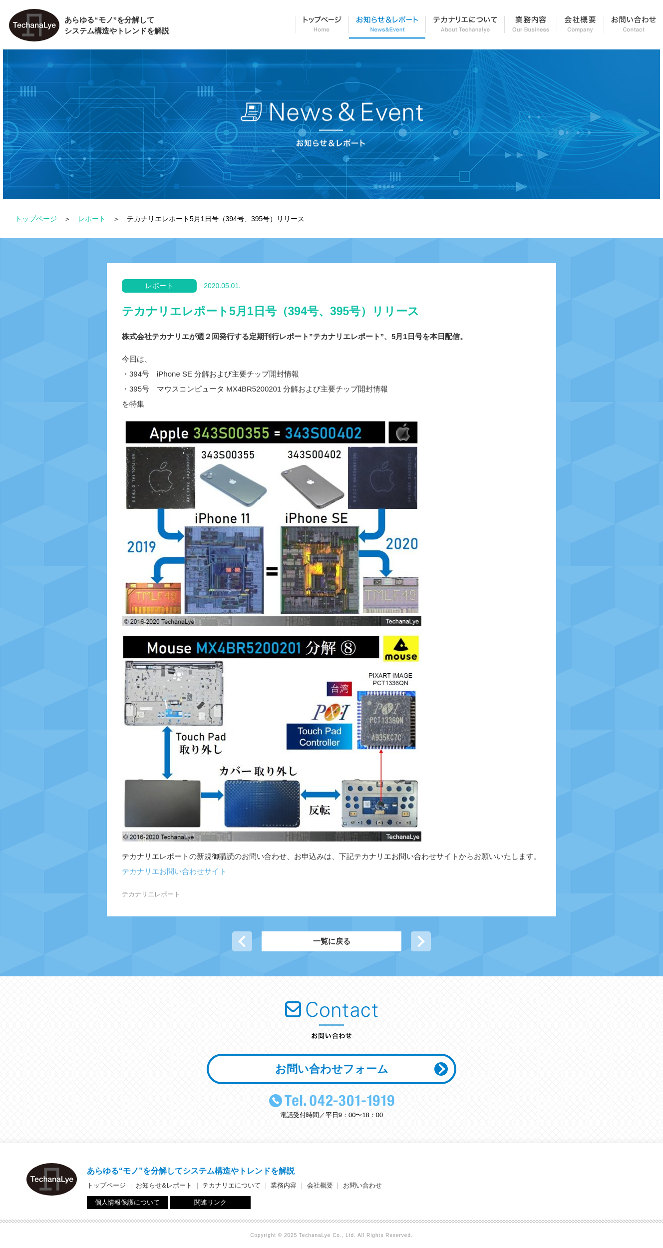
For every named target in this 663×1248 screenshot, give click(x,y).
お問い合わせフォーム (331, 1069)
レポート (92, 219)
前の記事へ (242, 941)
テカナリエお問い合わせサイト (174, 871)
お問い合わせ (633, 27)
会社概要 (580, 27)
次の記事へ (421, 941)
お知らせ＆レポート (386, 27)
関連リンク (210, 1202)
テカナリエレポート (151, 894)
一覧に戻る (331, 941)
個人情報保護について (127, 1202)
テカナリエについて (464, 27)
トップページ (322, 27)
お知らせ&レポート (164, 1185)
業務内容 (530, 27)
